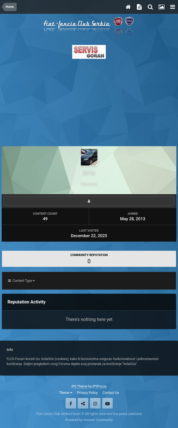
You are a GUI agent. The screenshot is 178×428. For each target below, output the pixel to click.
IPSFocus (99, 386)
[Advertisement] (89, 101)
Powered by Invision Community (89, 420)
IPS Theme (79, 386)
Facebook (71, 403)
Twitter (83, 403)
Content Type (21, 281)
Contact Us (110, 393)
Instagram (95, 403)
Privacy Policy (87, 393)
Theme (65, 393)
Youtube (107, 403)
